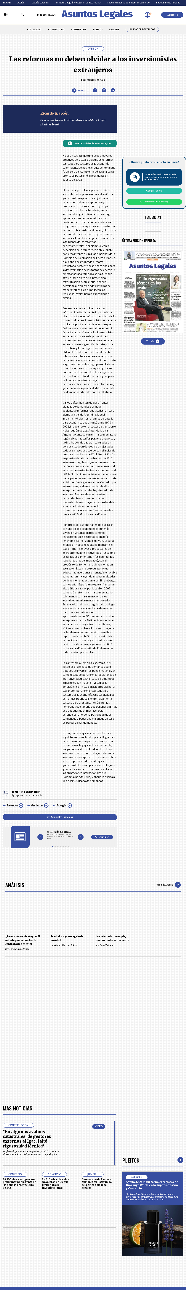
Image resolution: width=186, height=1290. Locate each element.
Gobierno (37, 805)
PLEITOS (98, 29)
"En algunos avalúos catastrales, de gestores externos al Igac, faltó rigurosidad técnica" (27, 1034)
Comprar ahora (154, 190)
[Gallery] (60, 835)
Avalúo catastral (40, 2)
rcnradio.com (169, 1275)
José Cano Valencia (116, 945)
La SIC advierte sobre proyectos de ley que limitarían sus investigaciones (55, 1079)
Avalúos (21, 2)
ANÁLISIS (114, 29)
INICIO (6, 1231)
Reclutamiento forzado (168, 2)
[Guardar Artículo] (79, 90)
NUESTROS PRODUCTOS (71, 1239)
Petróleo (12, 805)
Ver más (152, 341)
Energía (61, 805)
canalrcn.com (145, 1275)
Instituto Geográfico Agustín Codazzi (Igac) (78, 2)
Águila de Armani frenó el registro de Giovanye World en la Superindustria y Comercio (152, 1080)
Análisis (14, 885)
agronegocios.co (43, 1275)
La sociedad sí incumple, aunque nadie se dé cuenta (112, 938)
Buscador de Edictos (142, 29)
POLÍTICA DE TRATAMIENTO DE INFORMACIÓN (108, 1246)
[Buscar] (22, 15)
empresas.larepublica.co (76, 1275)
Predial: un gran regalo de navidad (66, 938)
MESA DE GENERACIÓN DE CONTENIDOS (105, 1233)
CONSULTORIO (56, 29)
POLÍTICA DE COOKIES (70, 1254)
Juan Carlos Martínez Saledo (70, 945)
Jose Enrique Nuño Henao (25, 949)
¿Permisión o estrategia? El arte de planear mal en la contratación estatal (22, 940)
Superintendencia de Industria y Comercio (128, 2)
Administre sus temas (60, 817)
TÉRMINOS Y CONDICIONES (72, 1246)
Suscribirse (172, 14)
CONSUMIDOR (78, 29)
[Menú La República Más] (6, 15)
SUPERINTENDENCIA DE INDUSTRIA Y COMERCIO (106, 1254)
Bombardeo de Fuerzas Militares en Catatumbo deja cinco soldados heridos (97, 1079)
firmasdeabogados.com (114, 1275)
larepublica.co (17, 1275)
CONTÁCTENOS (67, 1233)
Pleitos (130, 1055)
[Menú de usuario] (147, 15)
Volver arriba (168, 1189)
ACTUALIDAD (34, 29)
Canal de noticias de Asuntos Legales (89, 143)
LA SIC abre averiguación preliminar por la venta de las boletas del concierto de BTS (19, 1079)
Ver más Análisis (169, 885)
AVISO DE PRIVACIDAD (105, 1239)
